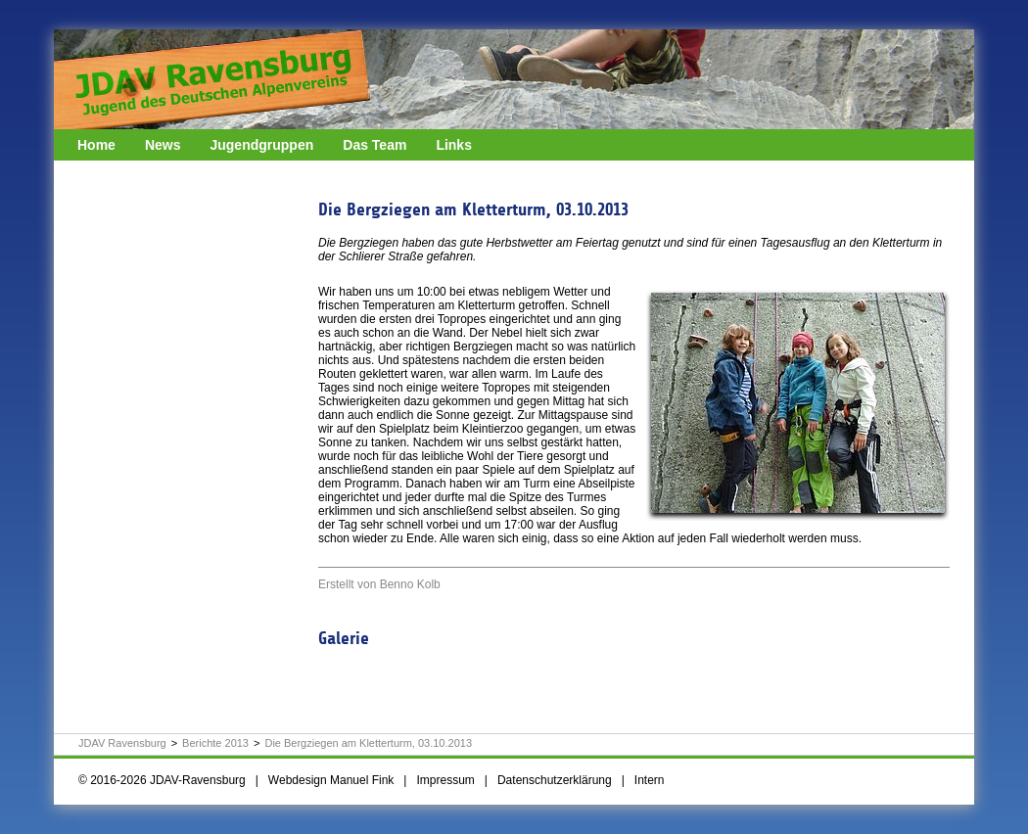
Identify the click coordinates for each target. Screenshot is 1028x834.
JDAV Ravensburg (122, 743)
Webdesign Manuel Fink (331, 780)
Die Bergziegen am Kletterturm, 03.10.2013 (368, 743)
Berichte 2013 (215, 743)
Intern (649, 780)
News (163, 145)
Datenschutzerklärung (554, 780)
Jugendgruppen (261, 145)
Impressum (445, 780)
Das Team (374, 145)
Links (454, 145)
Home (96, 145)
